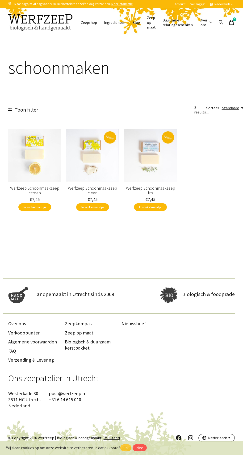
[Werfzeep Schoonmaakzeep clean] (92, 155)
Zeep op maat (154, 22)
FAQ (12, 351)
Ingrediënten (116, 22)
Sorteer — (212, 110)
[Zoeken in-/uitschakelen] (227, 22)
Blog (139, 22)
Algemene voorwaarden (32, 342)
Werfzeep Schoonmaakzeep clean (92, 190)
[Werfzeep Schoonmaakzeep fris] (150, 155)
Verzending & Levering (31, 360)
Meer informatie (122, 4)
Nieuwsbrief (134, 324)
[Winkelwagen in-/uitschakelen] (237, 22)
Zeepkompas (78, 324)
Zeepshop (89, 22)
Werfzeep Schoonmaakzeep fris (150, 190)
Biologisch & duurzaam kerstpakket (88, 345)
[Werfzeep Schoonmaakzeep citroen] (34, 155)
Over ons (211, 22)
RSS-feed (112, 437)
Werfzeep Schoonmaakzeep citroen (34, 190)
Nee (139, 447)
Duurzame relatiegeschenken (182, 22)
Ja (126, 447)
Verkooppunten (24, 333)
